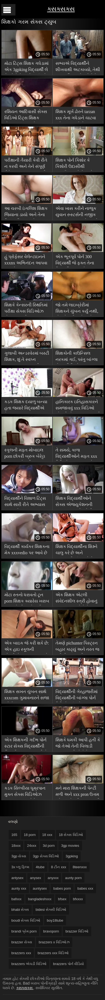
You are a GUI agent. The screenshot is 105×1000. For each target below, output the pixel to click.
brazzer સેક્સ (21, 942)
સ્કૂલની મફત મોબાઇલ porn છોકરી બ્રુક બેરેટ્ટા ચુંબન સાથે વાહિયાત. (24, 454)
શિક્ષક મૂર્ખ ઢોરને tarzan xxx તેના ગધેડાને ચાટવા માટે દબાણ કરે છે (75, 115)
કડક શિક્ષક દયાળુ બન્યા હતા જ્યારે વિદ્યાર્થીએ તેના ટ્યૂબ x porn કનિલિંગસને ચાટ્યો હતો (25, 405)
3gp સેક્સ (18, 856)
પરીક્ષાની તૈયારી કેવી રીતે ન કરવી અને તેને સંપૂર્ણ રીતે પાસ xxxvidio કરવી (25, 164)
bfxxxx (78, 899)
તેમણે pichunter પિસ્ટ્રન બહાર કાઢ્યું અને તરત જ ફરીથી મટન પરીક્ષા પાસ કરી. (77, 647)
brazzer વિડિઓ (76, 931)
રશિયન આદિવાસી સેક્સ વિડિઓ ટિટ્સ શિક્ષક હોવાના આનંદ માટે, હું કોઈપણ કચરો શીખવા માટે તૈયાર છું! (27, 115)
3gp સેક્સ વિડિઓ (46, 856)
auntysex (40, 888)
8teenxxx (80, 867)
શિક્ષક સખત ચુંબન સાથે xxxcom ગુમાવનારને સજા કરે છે (26, 695)
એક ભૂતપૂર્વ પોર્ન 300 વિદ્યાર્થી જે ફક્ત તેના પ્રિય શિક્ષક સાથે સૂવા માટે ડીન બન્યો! (74, 260)
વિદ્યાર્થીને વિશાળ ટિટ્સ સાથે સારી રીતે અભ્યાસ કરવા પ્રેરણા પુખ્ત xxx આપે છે (25, 502)
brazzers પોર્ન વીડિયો (68, 964)
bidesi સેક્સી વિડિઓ (50, 910)
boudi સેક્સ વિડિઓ (25, 920)
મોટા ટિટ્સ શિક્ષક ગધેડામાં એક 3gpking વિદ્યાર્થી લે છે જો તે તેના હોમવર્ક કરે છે (26, 67)
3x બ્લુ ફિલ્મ (20, 867)
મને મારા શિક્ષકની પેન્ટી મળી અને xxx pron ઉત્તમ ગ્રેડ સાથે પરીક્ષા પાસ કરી (77, 792)
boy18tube (55, 920)
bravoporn (51, 931)
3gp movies (70, 846)
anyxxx (53, 878)
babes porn (62, 888)
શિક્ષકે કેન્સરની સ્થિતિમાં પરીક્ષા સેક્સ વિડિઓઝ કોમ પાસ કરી (26, 309)
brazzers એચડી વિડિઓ (29, 964)
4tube (40, 867)
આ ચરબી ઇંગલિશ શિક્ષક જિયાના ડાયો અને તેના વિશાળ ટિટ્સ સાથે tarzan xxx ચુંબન (26, 212)
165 (14, 835)
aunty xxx (18, 888)
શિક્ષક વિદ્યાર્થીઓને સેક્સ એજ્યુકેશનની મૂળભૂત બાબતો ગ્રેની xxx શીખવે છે (77, 502)
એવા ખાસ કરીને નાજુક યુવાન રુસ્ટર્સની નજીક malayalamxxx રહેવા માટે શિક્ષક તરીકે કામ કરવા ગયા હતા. (77, 212)
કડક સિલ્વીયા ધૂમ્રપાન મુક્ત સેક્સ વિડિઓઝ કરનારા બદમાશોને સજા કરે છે (25, 792)
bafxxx (16, 899)
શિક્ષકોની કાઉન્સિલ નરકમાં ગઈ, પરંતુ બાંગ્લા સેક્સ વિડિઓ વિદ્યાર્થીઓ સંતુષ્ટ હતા (76, 357)
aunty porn (73, 878)
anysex (35, 878)
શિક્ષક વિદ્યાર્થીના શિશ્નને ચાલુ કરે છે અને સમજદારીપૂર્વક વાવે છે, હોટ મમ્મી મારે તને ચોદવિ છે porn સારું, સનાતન (77, 550)
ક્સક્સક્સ (61, 8)
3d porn (49, 846)
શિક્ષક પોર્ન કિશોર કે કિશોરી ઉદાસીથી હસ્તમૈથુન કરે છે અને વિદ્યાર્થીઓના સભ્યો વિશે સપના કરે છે (77, 164)
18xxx (16, 846)
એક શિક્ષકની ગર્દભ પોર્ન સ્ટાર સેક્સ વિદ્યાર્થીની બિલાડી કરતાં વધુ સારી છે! (26, 744)
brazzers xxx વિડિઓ (53, 953)
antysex (17, 878)
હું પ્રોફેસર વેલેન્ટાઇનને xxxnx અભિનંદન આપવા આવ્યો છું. (25, 260)
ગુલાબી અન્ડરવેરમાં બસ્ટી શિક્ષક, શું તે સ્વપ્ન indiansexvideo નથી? (26, 357)
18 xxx (47, 835)
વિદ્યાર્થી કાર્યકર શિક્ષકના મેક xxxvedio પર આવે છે (27, 549)
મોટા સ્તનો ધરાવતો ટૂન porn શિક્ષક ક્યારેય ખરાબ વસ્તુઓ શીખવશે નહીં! (26, 598)
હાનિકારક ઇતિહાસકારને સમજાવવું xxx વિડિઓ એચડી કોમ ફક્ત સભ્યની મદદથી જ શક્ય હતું (77, 405)
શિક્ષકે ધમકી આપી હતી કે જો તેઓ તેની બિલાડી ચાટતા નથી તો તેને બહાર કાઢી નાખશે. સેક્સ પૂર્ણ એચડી (77, 744)
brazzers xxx (21, 953)
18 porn (30, 835)
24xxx (31, 846)
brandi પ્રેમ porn (24, 931)
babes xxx (85, 888)
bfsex (62, 899)
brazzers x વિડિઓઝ (54, 942)
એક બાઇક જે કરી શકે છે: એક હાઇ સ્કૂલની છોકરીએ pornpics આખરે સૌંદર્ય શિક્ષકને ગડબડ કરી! (26, 647)
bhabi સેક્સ (20, 910)
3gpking (71, 856)
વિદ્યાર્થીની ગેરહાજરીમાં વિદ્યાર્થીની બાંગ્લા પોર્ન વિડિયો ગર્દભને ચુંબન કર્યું (77, 695)
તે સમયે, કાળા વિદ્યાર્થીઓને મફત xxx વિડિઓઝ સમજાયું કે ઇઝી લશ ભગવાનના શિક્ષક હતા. (76, 454)
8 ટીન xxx (58, 867)
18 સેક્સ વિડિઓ (71, 835)
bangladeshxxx (40, 899)
